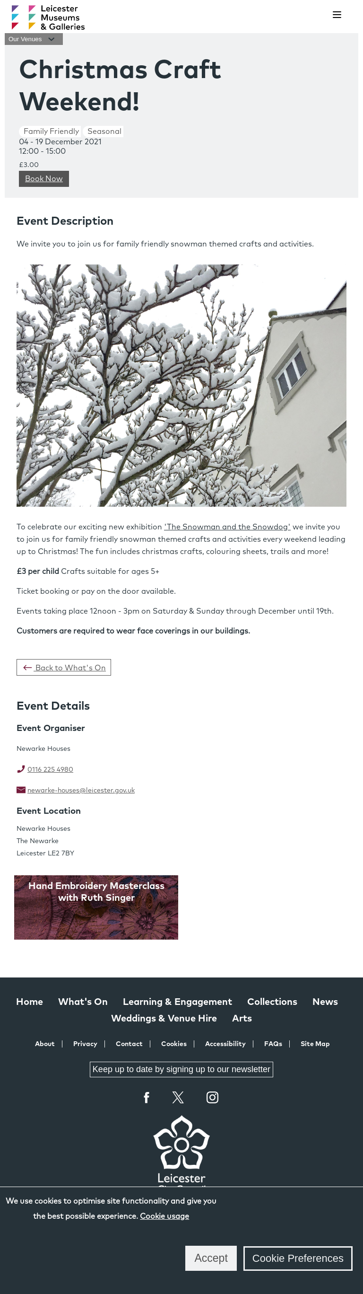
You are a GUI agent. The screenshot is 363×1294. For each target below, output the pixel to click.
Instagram (213, 1099)
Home (29, 1002)
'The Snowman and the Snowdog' (227, 527)
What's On (83, 1002)
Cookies (174, 1044)
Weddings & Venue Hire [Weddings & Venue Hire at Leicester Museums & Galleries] (164, 1018)
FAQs (273, 1044)
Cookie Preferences (298, 1258)
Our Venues (34, 39)
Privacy (85, 1044)
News (325, 1002)
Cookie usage (164, 1216)
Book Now (44, 179)
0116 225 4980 (50, 769)
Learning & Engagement (177, 1002)
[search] (313, 15)
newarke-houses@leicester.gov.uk (81, 790)
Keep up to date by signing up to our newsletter (181, 1069)
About (45, 1044)
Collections (272, 1002)
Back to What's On (64, 667)
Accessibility (225, 1044)
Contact (129, 1044)
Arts (242, 1018)
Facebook (147, 1097)
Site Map (315, 1044)
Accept (210, 1258)
